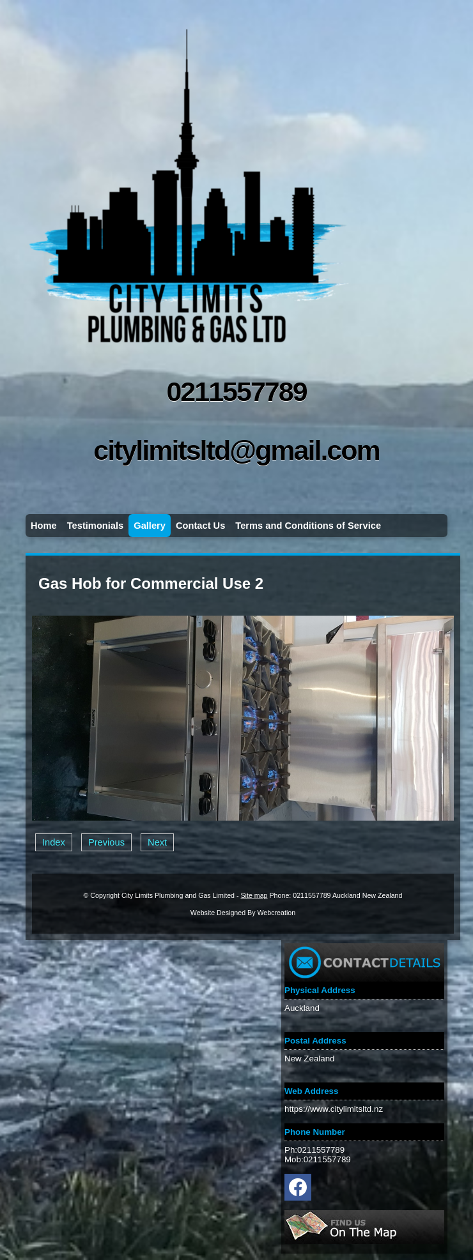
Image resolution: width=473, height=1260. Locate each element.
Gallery (150, 525)
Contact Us (200, 525)
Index (53, 842)
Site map (253, 895)
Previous (106, 842)
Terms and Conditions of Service (308, 525)
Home (44, 525)
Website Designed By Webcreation (242, 912)
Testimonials (95, 525)
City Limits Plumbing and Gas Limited (178, 895)
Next (157, 842)
